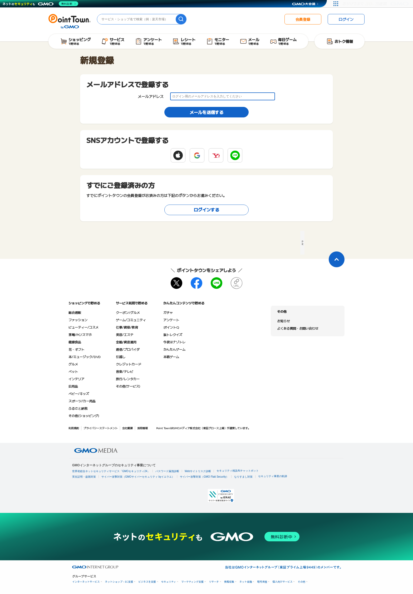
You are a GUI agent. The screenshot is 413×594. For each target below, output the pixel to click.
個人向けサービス (282, 581)
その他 (301, 581)
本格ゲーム (171, 356)
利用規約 (73, 428)
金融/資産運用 (126, 342)
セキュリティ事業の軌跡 (272, 476)
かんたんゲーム (174, 349)
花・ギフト (76, 349)
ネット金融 (245, 581)
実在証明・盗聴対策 (84, 476)
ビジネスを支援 (147, 581)
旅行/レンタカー (128, 379)
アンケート (171, 320)
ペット (73, 371)
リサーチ (214, 581)
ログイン (346, 19)
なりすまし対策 (243, 476)
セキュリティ (168, 581)
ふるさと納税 (77, 408)
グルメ (73, 364)
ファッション (77, 320)
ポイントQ (171, 327)
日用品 (73, 386)
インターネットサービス (86, 581)
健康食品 (74, 342)
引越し (120, 356)
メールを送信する (206, 112)
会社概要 (127, 428)
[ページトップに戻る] (337, 259)
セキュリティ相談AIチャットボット (237, 470)
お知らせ (283, 321)
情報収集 (229, 581)
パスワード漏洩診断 (167, 471)
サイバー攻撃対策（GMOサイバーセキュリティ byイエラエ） (137, 476)
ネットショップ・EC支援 (119, 581)
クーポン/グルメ (128, 312)
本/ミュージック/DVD (84, 356)
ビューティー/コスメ (83, 327)
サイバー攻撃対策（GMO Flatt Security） (204, 476)
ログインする (206, 209)
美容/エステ (124, 334)
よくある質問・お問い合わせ (297, 328)
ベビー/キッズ (78, 393)
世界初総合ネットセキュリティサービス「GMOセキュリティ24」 (111, 471)
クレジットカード (128, 364)
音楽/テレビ (124, 371)
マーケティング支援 (192, 581)
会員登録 (303, 19)
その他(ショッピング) (83, 415)
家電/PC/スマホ (80, 334)
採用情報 (142, 428)
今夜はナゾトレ (174, 342)
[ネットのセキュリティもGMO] (40, 3)
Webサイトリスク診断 (198, 471)
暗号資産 (262, 581)
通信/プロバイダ (128, 349)
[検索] (181, 19)
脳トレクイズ (172, 334)
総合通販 (74, 312)
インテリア (76, 379)
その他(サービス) (128, 386)
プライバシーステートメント (100, 428)
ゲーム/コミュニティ (131, 320)
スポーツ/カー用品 (82, 401)
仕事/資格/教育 (127, 327)
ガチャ (168, 312)
